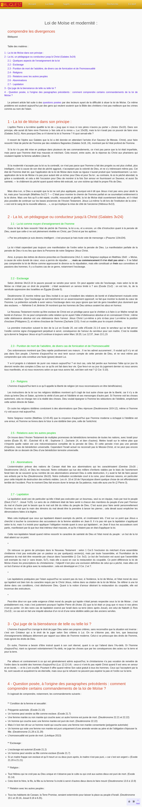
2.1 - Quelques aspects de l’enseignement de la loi (34, 60)
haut (138, 802)
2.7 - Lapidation (16, 84)
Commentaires (87, 4)
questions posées (52, 102)
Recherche (112, 4)
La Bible (49, 4)
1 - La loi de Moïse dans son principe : (24, 53)
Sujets (66, 4)
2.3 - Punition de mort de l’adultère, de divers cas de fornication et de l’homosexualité (51, 68)
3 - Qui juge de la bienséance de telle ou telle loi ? (30, 88)
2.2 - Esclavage (16, 64)
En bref (132, 4)
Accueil (32, 4)
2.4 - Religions (15, 72)
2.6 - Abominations (17, 80)
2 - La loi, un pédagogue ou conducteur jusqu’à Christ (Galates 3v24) (40, 57)
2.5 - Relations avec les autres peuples (28, 76)
